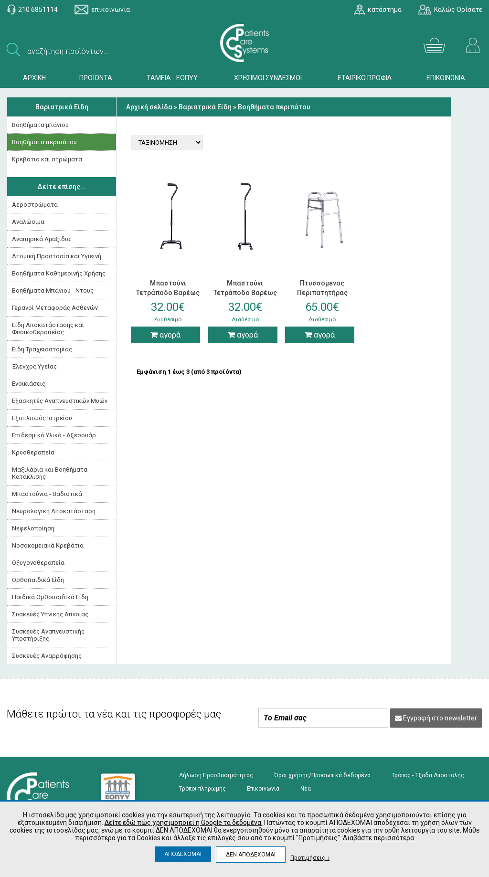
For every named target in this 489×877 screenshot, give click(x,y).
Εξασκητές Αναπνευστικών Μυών (59, 400)
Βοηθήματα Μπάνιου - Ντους (53, 290)
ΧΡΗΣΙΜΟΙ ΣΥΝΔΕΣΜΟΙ (268, 78)
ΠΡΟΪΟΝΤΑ (95, 78)
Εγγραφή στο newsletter (436, 718)
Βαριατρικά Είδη (61, 107)
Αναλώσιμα (28, 221)
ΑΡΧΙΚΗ (34, 78)
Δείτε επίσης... (61, 186)
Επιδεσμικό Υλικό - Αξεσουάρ (54, 435)
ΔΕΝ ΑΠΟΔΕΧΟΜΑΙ (251, 854)
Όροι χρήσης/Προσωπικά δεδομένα (322, 775)
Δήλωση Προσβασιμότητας (216, 775)
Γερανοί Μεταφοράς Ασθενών (55, 307)
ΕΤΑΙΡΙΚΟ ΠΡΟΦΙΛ (365, 78)
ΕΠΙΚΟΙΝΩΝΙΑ (445, 78)
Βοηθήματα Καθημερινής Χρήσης (59, 273)
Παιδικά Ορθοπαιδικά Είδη (50, 597)
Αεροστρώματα (35, 204)
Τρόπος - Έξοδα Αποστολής (428, 775)
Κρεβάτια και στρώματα (47, 159)
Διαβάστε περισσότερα (378, 838)
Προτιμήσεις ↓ (310, 858)
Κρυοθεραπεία (33, 452)
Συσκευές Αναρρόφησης (47, 655)
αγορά (165, 334)
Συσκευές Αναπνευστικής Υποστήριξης (48, 635)
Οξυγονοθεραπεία (38, 562)
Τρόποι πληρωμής (202, 788)
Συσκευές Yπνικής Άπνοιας (50, 614)
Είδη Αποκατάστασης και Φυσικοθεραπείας (48, 328)
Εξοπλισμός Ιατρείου (42, 418)
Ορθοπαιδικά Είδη (38, 579)
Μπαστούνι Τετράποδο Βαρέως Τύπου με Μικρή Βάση (245, 292)
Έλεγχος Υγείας (34, 366)
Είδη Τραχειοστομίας (42, 349)
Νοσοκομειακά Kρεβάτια (48, 545)
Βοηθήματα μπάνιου (40, 124)
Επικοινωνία (263, 788)
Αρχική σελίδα (149, 107)
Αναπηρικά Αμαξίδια (41, 239)
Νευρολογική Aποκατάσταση (54, 511)
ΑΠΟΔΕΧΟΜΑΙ (183, 854)
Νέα (305, 788)
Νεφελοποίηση (33, 528)
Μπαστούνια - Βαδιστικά (47, 493)
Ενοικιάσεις (28, 383)
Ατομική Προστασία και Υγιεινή (56, 256)
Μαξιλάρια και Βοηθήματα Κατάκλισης (49, 473)
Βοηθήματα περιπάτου (44, 142)
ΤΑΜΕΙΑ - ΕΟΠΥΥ (172, 78)
